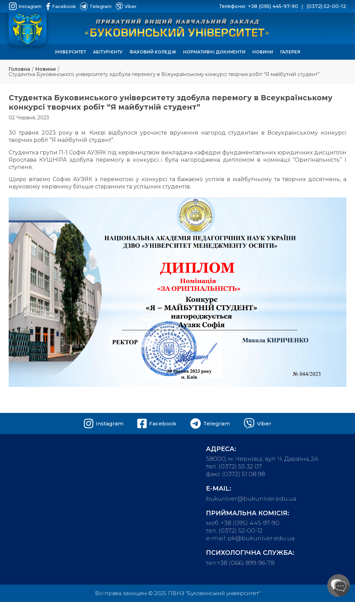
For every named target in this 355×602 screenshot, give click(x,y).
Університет (70, 51)
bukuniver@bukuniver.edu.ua (251, 498)
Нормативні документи (214, 51)
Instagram (25, 6)
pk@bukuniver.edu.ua (261, 538)
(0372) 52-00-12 (326, 6)
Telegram (96, 6)
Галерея (290, 51)
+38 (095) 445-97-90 (273, 6)
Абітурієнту (107, 51)
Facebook (61, 6)
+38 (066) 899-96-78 (246, 562)
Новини (263, 51)
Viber (126, 6)
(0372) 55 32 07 (240, 466)
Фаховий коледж (152, 51)
